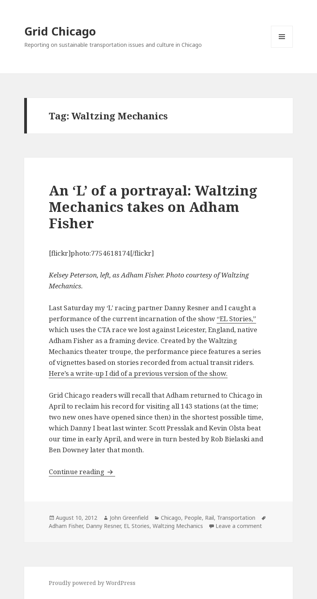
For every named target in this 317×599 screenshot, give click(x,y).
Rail (209, 517)
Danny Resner (103, 526)
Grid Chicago (60, 31)
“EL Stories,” (236, 318)
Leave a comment (238, 526)
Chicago (171, 517)
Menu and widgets (282, 47)
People (193, 517)
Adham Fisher (66, 526)
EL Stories (137, 526)
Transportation (236, 517)
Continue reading (82, 471)
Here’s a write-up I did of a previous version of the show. (138, 373)
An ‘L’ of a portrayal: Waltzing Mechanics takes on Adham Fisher (153, 206)
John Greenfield (129, 517)
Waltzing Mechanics (178, 526)
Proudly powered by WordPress (92, 583)
